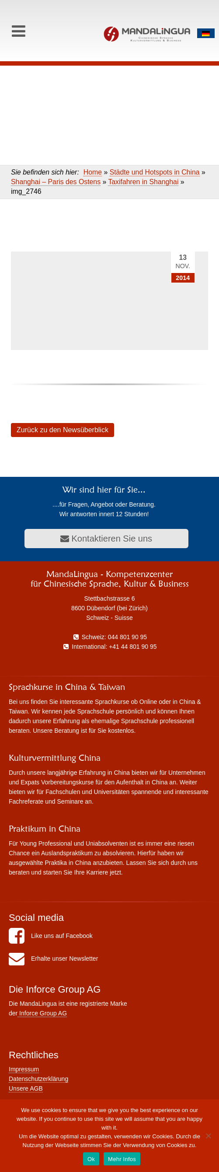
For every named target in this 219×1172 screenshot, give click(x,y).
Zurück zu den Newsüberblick (62, 430)
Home (92, 172)
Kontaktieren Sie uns (106, 538)
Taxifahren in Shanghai (143, 181)
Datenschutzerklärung (38, 1078)
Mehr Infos (122, 1159)
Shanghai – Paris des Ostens (56, 181)
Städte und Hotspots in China (155, 172)
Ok (91, 1159)
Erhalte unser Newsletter (53, 958)
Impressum (24, 1069)
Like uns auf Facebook (51, 935)
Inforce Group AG (42, 1013)
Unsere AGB (26, 1088)
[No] (208, 1135)
